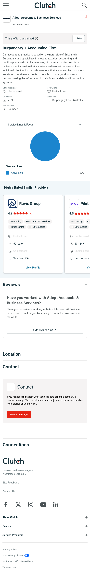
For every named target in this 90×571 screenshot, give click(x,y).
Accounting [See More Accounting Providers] (17, 172)
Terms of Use (9, 567)
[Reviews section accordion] (45, 284)
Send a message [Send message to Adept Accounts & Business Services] (19, 414)
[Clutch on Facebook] (5, 504)
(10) (30, 214)
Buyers (6, 526)
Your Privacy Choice (12, 555)
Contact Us (8, 491)
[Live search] (84, 5)
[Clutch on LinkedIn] (55, 504)
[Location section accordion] (45, 354)
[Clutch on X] (18, 504)
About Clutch (10, 517)
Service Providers (12, 535)
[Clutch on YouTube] (43, 504)
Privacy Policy (9, 549)
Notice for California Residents (17, 561)
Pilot (84, 203)
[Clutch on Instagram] (30, 504)
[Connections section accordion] (45, 445)
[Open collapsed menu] (6, 5)
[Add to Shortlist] (85, 17)
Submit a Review (43, 329)
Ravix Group (30, 203)
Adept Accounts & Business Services (37, 17)
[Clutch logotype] (13, 461)
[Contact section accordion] (45, 367)
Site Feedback (10, 482)
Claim (79, 38)
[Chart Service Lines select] (45, 124)
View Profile (33, 267)
